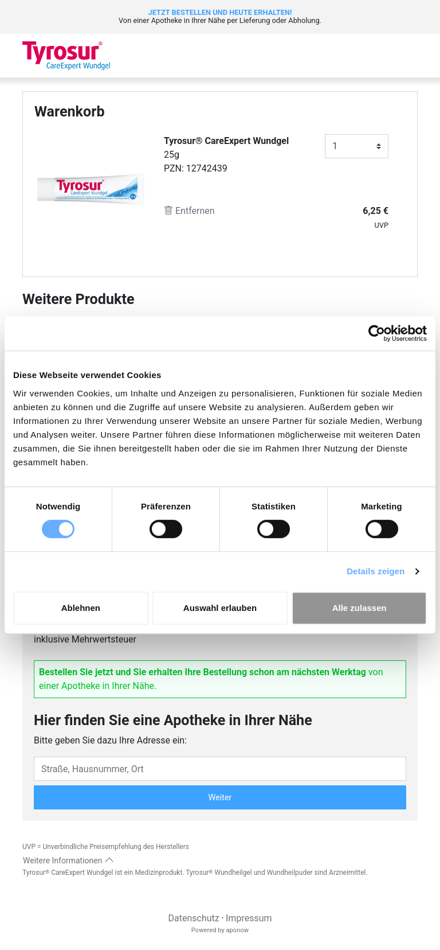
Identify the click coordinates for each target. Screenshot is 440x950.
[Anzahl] (356, 146)
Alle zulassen (359, 608)
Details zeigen (375, 571)
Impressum (249, 918)
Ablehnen (80, 608)
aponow (237, 930)
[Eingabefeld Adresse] (220, 769)
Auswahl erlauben (220, 608)
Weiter (220, 798)
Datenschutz (193, 918)
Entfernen (189, 210)
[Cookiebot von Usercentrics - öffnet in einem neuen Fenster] (377, 333)
